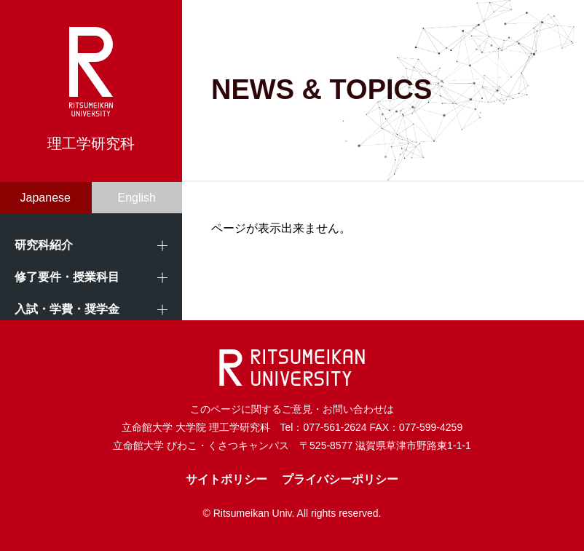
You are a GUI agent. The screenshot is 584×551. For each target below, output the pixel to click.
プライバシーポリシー (340, 479)
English (137, 197)
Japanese (45, 197)
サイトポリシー (226, 479)
